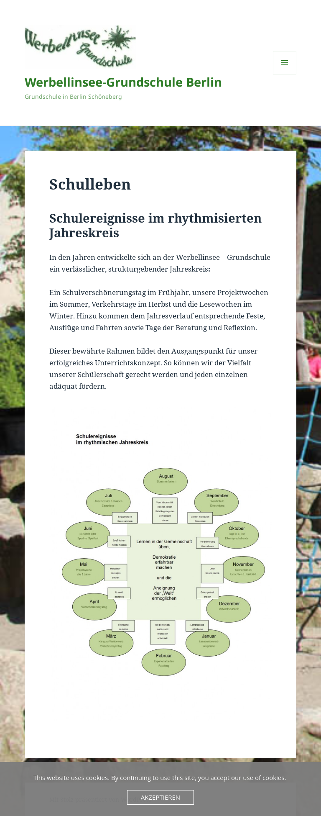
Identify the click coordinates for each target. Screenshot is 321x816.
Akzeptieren (160, 797)
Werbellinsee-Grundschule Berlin (123, 82)
